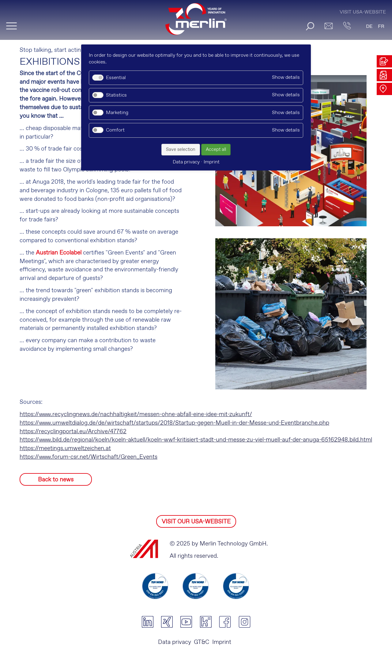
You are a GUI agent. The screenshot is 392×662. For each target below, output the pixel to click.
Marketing (117, 112)
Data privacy (174, 642)
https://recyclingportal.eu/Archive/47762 (73, 431)
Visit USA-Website (363, 12)
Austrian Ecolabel (58, 253)
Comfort (115, 130)
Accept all (216, 150)
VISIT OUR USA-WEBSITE (196, 522)
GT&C (201, 642)
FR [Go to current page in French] (381, 26)
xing (166, 622)
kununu (205, 622)
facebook (225, 622)
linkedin (147, 622)
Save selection (180, 150)
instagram (244, 622)
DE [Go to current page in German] (369, 26)
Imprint (221, 642)
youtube (186, 622)
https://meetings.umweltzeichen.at (65, 448)
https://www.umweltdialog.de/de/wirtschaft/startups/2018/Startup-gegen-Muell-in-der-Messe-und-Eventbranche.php (174, 423)
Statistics (116, 95)
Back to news (56, 480)
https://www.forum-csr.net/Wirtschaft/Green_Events (88, 457)
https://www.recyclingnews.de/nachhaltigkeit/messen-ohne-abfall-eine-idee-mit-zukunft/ (136, 414)
